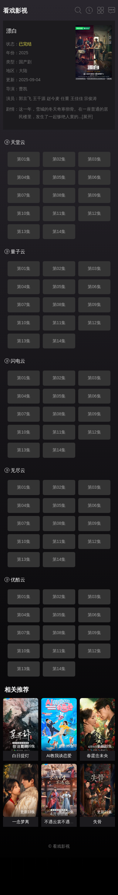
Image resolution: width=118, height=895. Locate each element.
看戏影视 (15, 10)
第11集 (59, 213)
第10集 (23, 213)
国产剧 (25, 61)
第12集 (94, 213)
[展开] (87, 116)
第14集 (59, 231)
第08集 (59, 195)
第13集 (23, 231)
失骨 (97, 821)
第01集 (23, 159)
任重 (65, 98)
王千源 (39, 98)
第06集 (94, 177)
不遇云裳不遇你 (59, 821)
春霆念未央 (97, 755)
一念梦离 (20, 821)
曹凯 (23, 88)
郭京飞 (25, 98)
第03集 (94, 159)
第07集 (23, 195)
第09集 (94, 195)
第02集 (59, 159)
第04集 (23, 177)
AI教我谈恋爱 (59, 755)
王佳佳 (76, 98)
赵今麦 (53, 98)
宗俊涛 (90, 98)
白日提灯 (20, 755)
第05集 (59, 177)
